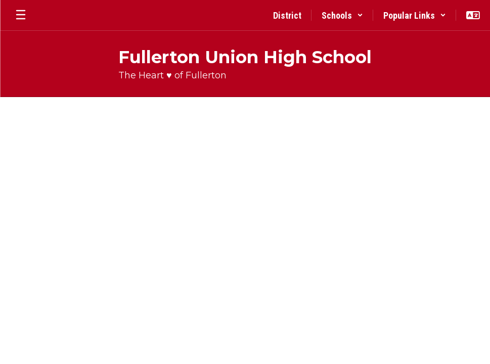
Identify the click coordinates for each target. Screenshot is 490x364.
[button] (342, 15)
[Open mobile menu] (21, 15)
